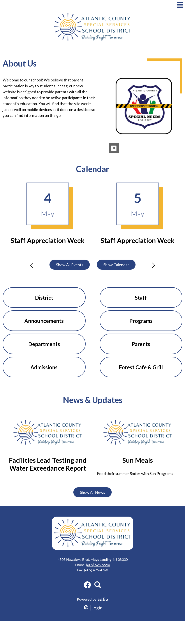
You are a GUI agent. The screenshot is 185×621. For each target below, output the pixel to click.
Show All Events (69, 264)
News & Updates (92, 400)
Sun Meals (137, 460)
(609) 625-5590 (98, 565)
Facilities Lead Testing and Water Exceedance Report (47, 464)
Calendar (92, 169)
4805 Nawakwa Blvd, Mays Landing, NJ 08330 (93, 559)
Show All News (92, 492)
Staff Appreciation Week (48, 240)
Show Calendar (116, 264)
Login (92, 607)
